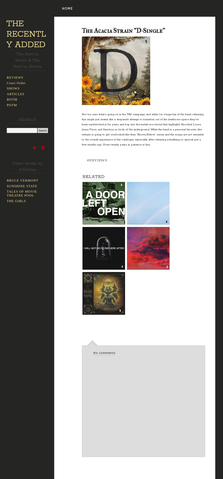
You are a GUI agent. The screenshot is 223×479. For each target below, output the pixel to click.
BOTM (12, 99)
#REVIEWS (97, 160)
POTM (12, 105)
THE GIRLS (16, 201)
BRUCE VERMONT (22, 180)
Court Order (16, 83)
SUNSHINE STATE (22, 186)
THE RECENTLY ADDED (26, 34)
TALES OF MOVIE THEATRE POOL (22, 193)
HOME (67, 8)
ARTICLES (15, 94)
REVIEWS (15, 77)
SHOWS (13, 88)
